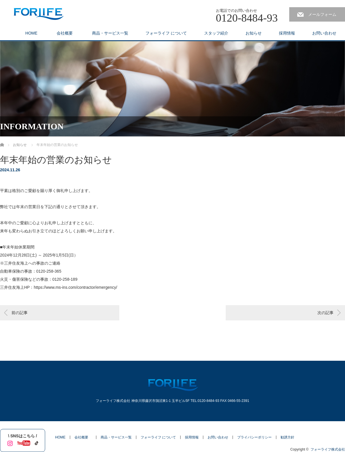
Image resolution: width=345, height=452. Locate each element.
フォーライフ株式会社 (327, 449)
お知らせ (254, 33)
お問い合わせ (324, 33)
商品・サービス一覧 (110, 33)
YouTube (22, 442)
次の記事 (325, 312)
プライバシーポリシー (254, 437)
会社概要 (67, 33)
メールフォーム (322, 14)
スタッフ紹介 (216, 33)
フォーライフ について (166, 33)
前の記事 (20, 312)
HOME (31, 33)
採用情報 (287, 33)
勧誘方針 (287, 437)
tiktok (36, 442)
